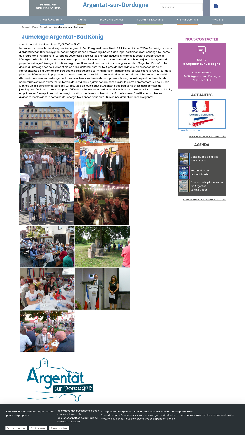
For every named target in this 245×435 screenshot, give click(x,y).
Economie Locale (111, 19)
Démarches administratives (48, 6)
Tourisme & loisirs (150, 19)
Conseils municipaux (190, 130)
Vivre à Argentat (52, 19)
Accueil (21, 19)
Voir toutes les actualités (207, 136)
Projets (217, 19)
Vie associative (187, 19)
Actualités (45, 27)
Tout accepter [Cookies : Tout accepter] (16, 428)
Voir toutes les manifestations (204, 199)
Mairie (81, 19)
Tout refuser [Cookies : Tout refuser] (38, 428)
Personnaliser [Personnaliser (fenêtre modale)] (59, 428)
